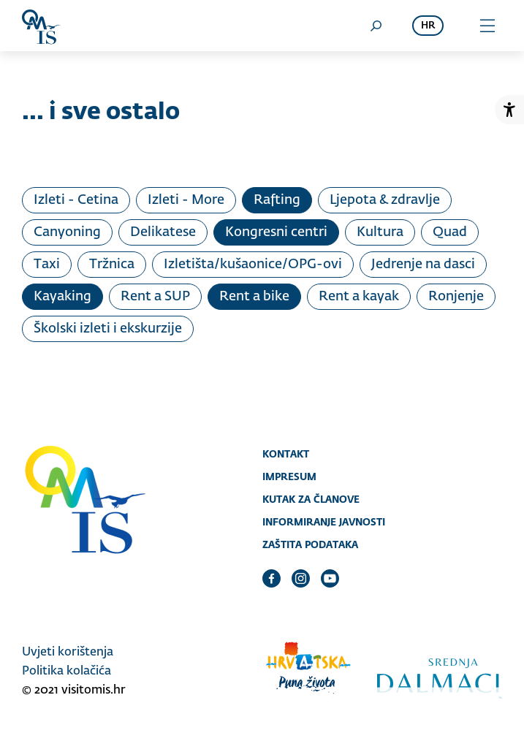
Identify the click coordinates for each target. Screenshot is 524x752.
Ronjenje (456, 296)
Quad (450, 232)
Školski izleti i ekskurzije (108, 328)
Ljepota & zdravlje (385, 200)
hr (428, 26)
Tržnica (111, 264)
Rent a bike (254, 296)
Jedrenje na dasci (423, 264)
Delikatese (163, 232)
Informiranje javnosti (323, 521)
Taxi (47, 264)
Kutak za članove (311, 499)
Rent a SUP (155, 296)
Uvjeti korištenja (67, 652)
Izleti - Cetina (76, 200)
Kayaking (62, 296)
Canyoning (67, 232)
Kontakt (285, 453)
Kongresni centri (276, 232)
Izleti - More (186, 200)
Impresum (289, 476)
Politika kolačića (66, 671)
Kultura (380, 232)
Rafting (277, 200)
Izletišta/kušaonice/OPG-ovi (253, 264)
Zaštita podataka (310, 544)
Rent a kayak (359, 296)
